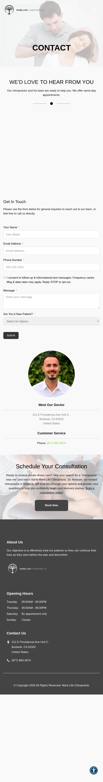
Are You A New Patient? (18, 314)
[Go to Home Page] (24, 10)
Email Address (12, 243)
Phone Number (12, 260)
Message (9, 290)
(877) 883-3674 (56, 443)
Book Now (51, 505)
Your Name (10, 227)
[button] (94, 772)
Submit (11, 335)
